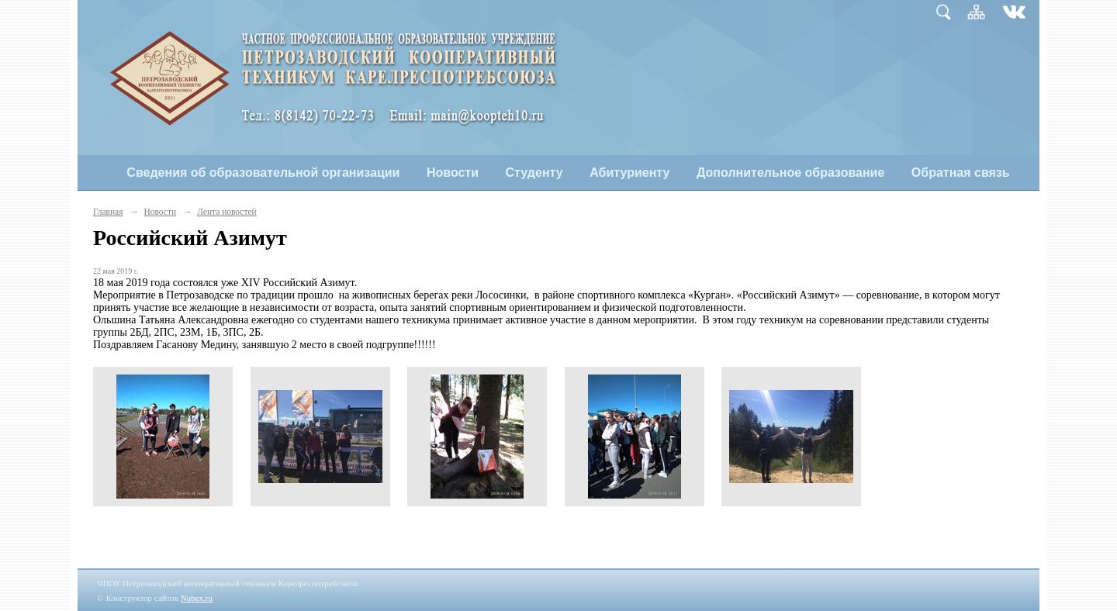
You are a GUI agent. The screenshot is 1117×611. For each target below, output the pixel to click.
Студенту (534, 172)
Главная (108, 211)
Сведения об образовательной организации (262, 172)
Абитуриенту (629, 172)
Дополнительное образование (790, 172)
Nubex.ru (197, 597)
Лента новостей (226, 211)
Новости (453, 172)
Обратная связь (960, 172)
